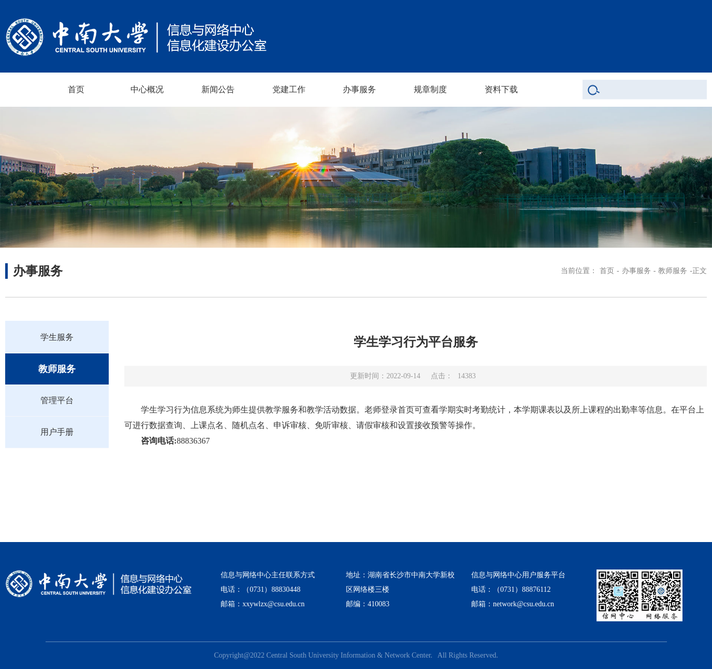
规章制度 (430, 89)
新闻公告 (218, 89)
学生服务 (57, 337)
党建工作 (289, 89)
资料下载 (501, 89)
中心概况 (147, 89)
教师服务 (672, 271)
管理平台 (57, 400)
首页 (76, 89)
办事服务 (359, 89)
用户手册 (57, 432)
